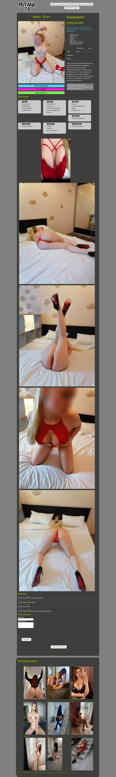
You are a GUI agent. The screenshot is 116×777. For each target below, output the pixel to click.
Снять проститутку (30, 772)
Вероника (26, 737)
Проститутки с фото (67, 772)
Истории (90, 4)
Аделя (73, 701)
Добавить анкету (70, 8)
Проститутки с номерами (54, 772)
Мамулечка (51, 701)
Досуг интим (20, 772)
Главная (54, 4)
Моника (50, 665)
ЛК (77, 8)
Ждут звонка (62, 4)
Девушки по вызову (41, 772)
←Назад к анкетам (58, 647)
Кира (72, 737)
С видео (83, 4)
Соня (72, 665)
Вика (49, 737)
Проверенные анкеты (73, 4)
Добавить (26, 639)
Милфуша (26, 665)
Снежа (25, 701)
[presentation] (29, 633)
